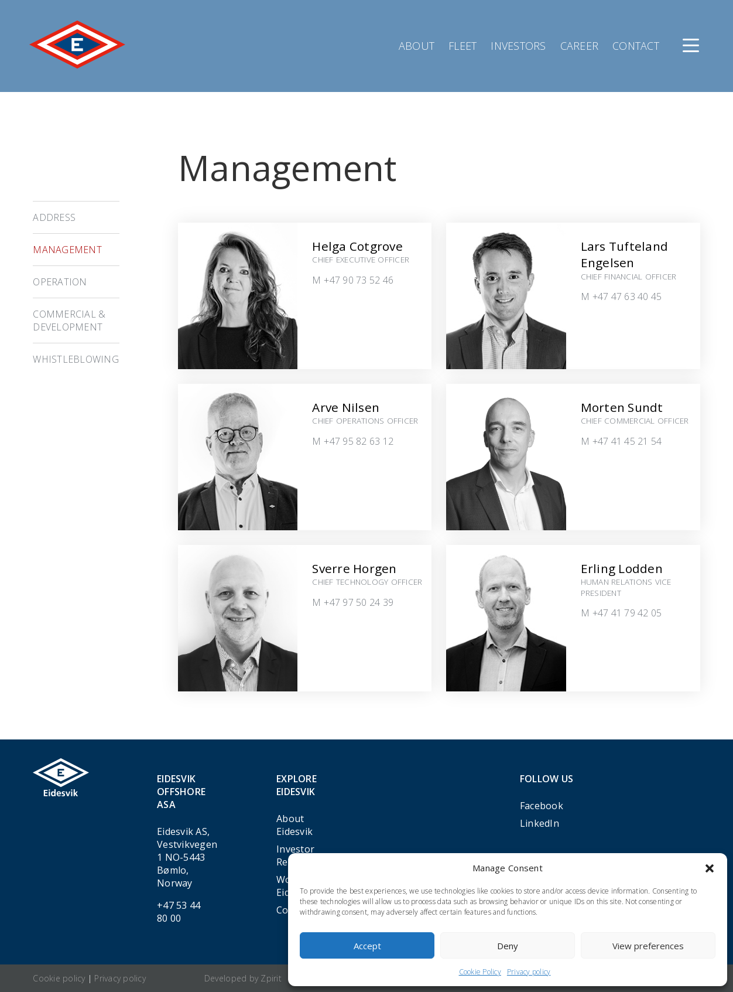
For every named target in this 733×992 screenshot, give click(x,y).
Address (54, 217)
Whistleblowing (76, 359)
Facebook (541, 805)
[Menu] (691, 45)
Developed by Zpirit (243, 978)
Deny (507, 946)
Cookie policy (59, 978)
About (416, 46)
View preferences (648, 946)
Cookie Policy (480, 972)
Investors (518, 46)
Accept (367, 946)
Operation (60, 281)
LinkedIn (539, 823)
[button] (709, 868)
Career (579, 46)
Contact (635, 46)
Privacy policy (529, 972)
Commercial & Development (69, 320)
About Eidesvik (294, 825)
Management (67, 249)
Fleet (462, 46)
